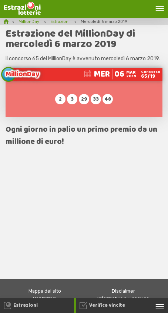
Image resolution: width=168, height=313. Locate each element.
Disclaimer (123, 291)
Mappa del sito (44, 291)
